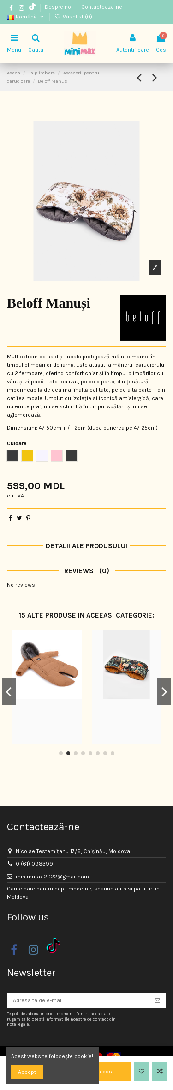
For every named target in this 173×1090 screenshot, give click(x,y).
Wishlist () (73, 16)
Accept (27, 1072)
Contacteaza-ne (101, 7)
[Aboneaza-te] (157, 1000)
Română (26, 16)
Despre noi (59, 7)
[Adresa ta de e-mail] (78, 1000)
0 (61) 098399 (34, 863)
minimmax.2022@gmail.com (52, 876)
